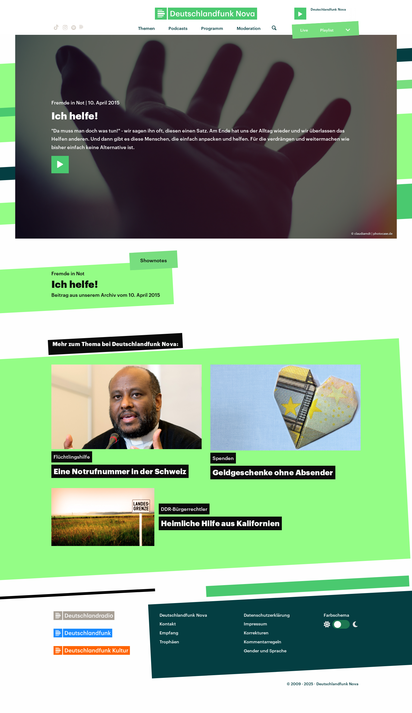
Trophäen (169, 641)
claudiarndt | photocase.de (373, 233)
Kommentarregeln (262, 641)
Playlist (326, 30)
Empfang (169, 632)
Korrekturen (256, 632)
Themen (146, 28)
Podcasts (178, 28)
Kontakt (168, 623)
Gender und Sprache (265, 650)
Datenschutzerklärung (267, 615)
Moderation (249, 28)
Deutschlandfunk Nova (183, 615)
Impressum (255, 623)
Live (304, 30)
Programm (212, 28)
